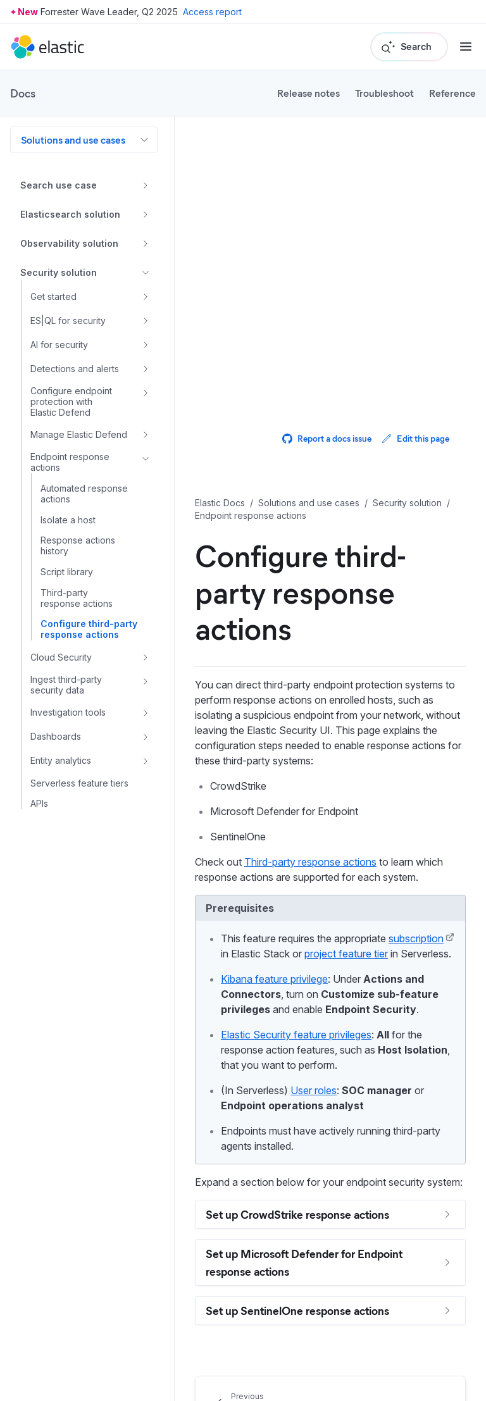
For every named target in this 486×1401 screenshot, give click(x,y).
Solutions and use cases (73, 139)
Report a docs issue (326, 438)
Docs (22, 93)
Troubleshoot (384, 92)
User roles (313, 1090)
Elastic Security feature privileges (296, 1034)
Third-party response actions (310, 862)
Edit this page (415, 438)
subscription (416, 938)
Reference (452, 92)
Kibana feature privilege (274, 979)
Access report (212, 11)
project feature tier (346, 953)
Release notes (308, 92)
